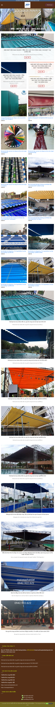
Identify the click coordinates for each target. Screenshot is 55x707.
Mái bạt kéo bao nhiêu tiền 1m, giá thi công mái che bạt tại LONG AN (18, 660)
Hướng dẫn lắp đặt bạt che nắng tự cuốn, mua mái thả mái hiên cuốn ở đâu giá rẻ (13, 118)
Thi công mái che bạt (40, 703)
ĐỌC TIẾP (27, 57)
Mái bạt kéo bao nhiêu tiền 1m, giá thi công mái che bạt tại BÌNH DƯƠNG (19, 666)
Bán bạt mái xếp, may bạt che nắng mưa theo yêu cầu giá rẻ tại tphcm (13, 185)
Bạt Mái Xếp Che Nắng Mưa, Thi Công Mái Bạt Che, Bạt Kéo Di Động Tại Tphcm (40, 285)
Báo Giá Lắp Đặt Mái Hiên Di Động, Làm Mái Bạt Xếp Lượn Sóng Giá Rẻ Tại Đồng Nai (12, 218)
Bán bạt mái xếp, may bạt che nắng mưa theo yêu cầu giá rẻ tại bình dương (41, 151)
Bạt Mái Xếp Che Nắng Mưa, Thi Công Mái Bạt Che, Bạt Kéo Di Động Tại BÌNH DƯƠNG (40, 252)
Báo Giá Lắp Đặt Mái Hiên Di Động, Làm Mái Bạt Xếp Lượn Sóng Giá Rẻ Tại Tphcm (39, 218)
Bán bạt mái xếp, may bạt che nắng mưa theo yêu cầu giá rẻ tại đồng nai (13, 151)
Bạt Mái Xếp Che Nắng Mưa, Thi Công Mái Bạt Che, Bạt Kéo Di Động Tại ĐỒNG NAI (13, 285)
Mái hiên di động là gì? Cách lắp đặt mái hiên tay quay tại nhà (40, 118)
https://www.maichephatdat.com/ (9, 685)
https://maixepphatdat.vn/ (7, 687)
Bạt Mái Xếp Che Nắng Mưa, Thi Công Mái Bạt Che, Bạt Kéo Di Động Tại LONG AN (13, 252)
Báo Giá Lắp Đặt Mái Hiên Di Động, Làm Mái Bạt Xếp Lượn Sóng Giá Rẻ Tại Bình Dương (39, 185)
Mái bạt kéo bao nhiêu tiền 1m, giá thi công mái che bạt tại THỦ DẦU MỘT (19, 663)
